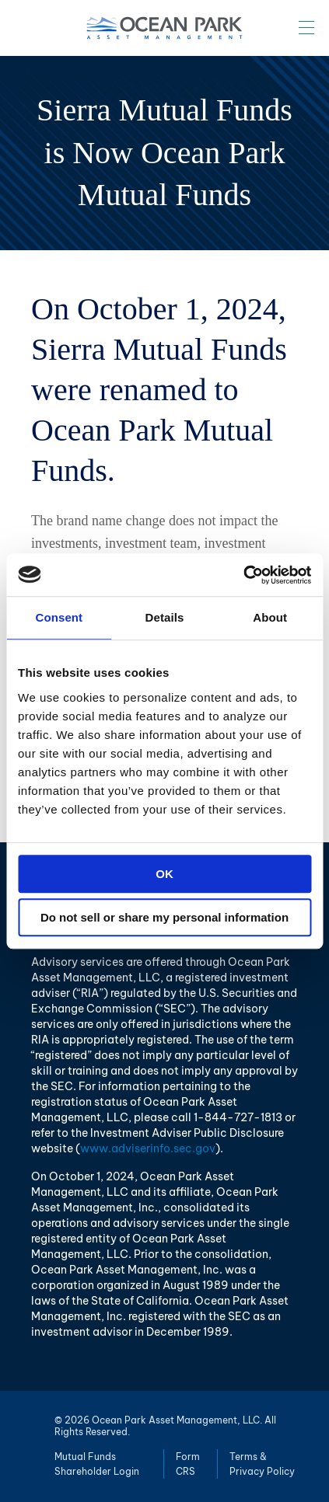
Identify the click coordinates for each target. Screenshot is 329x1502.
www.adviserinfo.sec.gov (147, 1148)
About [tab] (270, 617)
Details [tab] (164, 617)
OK (164, 873)
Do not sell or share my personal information (164, 917)
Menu (306, 27)
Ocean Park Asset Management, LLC (165, 28)
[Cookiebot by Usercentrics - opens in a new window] (243, 575)
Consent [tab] (58, 617)
